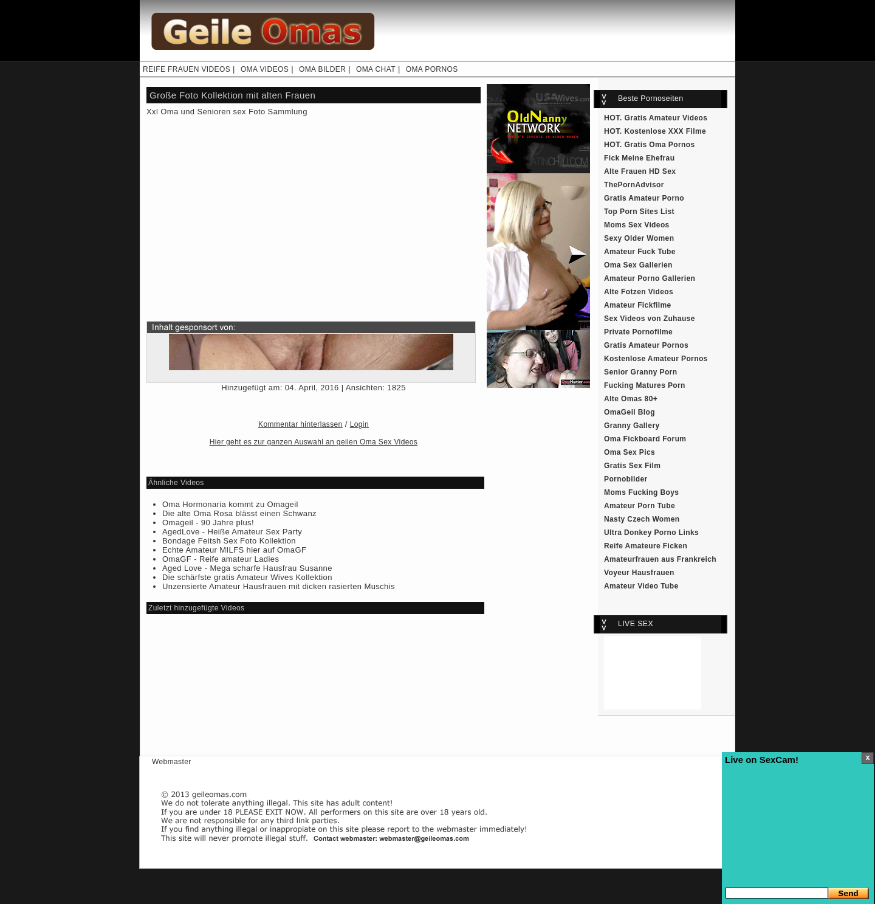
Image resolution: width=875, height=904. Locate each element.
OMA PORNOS (432, 69)
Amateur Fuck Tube (640, 251)
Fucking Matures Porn (644, 385)
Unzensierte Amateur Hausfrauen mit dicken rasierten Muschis (278, 586)
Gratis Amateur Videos (666, 118)
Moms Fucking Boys (641, 492)
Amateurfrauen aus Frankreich (660, 559)
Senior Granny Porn (640, 372)
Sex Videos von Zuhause (649, 318)
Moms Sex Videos (637, 225)
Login (359, 424)
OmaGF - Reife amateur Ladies (220, 559)
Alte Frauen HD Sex (640, 171)
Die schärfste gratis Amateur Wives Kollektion (247, 577)
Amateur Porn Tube (639, 506)
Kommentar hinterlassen (300, 424)
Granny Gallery (632, 425)
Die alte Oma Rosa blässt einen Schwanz (239, 513)
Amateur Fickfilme (637, 305)
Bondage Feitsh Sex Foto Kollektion (229, 540)
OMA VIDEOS (265, 69)
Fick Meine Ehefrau (639, 158)
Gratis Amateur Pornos (646, 345)
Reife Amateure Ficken (645, 546)
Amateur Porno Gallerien (649, 278)
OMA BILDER (322, 69)
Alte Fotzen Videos (638, 292)
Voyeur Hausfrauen (639, 572)
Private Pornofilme (638, 332)
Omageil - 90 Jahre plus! (208, 522)
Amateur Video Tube (641, 586)
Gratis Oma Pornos (660, 144)
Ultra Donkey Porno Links (651, 532)
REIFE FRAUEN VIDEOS (186, 69)
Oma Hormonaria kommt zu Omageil (230, 504)
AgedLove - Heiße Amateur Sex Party (232, 531)
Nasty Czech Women (641, 519)
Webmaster (171, 761)
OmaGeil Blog (629, 412)
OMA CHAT (376, 69)
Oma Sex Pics (629, 452)
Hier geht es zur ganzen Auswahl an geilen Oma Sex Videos (313, 442)
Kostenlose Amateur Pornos (656, 358)
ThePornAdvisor (634, 185)
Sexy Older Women (639, 238)
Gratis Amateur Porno (644, 198)
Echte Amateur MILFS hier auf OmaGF (234, 549)
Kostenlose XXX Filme (666, 131)
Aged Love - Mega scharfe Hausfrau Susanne (247, 568)
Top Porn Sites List (639, 211)
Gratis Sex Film (632, 465)
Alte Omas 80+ (630, 399)
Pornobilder (626, 479)
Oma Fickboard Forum (645, 439)
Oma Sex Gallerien (638, 265)
